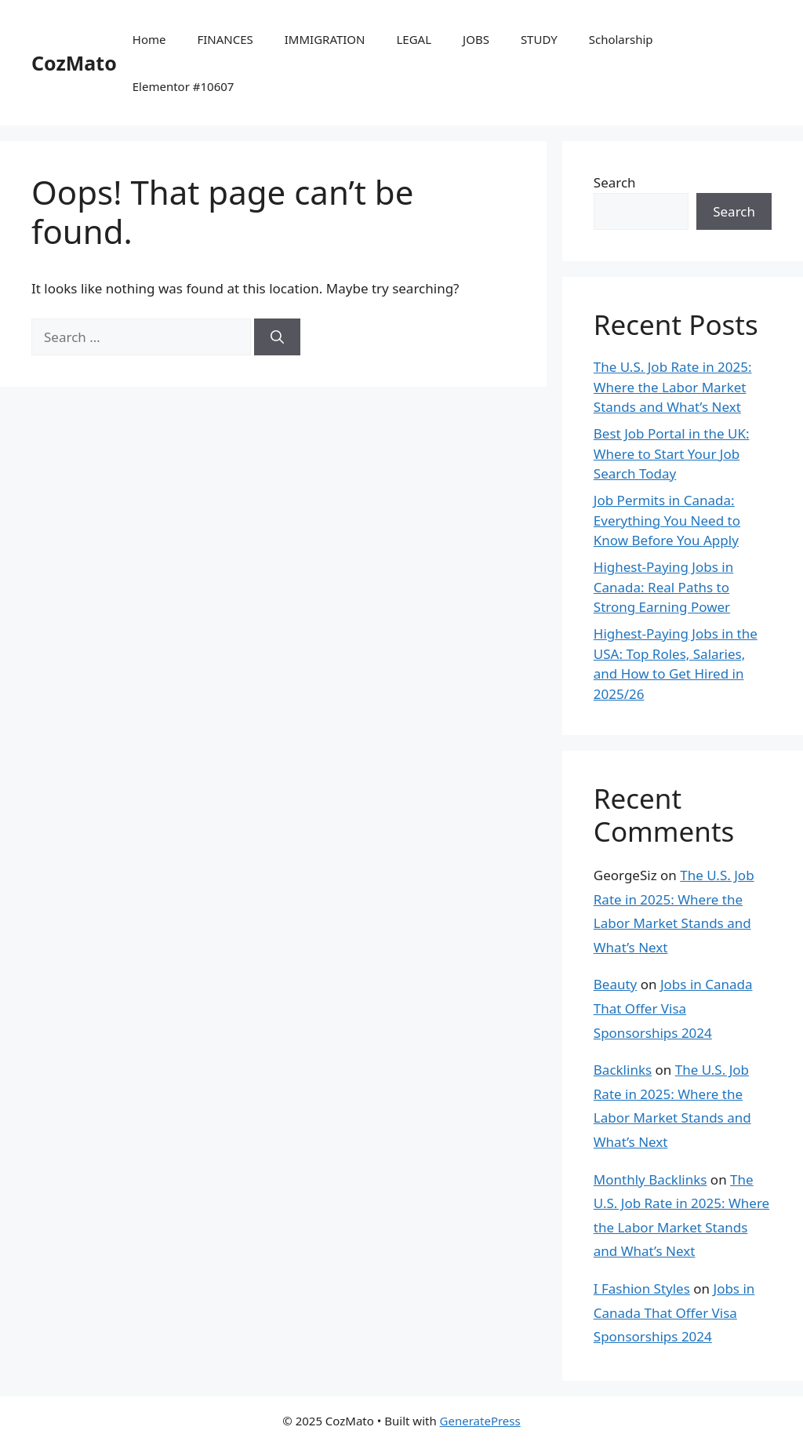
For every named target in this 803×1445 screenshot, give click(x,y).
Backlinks (623, 1070)
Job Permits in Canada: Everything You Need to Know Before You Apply (667, 520)
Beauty (616, 984)
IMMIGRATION (325, 39)
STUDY (539, 39)
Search (615, 182)
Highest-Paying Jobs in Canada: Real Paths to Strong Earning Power (663, 587)
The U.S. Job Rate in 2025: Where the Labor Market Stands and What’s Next (673, 387)
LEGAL (414, 39)
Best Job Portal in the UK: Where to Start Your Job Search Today (672, 453)
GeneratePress (480, 1421)
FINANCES (225, 39)
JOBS (476, 39)
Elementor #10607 (183, 86)
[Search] (277, 337)
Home (149, 39)
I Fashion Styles (642, 1288)
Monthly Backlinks (650, 1179)
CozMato (74, 62)
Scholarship (621, 39)
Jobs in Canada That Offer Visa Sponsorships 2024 (673, 1008)
